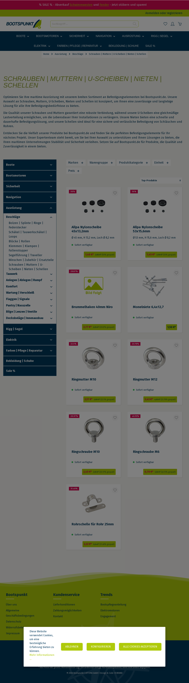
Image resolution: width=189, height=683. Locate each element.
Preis (74, 171)
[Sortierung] (161, 180)
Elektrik (11, 340)
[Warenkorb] (180, 24)
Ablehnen (71, 646)
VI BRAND (118, 673)
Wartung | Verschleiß (20, 292)
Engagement (108, 616)
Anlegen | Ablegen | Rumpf (24, 280)
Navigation (13, 197)
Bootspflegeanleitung (113, 604)
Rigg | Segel (14, 329)
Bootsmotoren (16, 175)
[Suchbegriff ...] (90, 24)
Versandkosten (87, 667)
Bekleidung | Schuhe (20, 361)
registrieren (174, 13)
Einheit (161, 162)
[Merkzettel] (165, 24)
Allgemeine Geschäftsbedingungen (20, 613)
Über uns (11, 604)
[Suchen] (135, 24)
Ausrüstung (14, 208)
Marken (76, 162)
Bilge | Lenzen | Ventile (21, 311)
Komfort (12, 286)
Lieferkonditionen (64, 604)
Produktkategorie (133, 162)
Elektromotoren (110, 610)
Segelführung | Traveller (25, 255)
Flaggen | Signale (18, 299)
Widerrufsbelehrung (18, 627)
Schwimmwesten (81, 5)
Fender (104, 5)
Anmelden (152, 13)
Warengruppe (101, 162)
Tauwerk (11, 274)
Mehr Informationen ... (42, 656)
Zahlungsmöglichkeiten (67, 610)
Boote (10, 165)
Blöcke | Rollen (19, 241)
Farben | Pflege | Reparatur (24, 350)
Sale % (10, 371)
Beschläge (13, 217)
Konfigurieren (101, 646)
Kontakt (58, 616)
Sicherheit (13, 186)
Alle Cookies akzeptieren (140, 646)
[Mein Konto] (172, 24)
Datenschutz (13, 621)
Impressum (13, 633)
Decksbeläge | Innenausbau (24, 318)
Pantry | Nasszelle (18, 305)
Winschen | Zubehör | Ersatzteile (31, 260)
